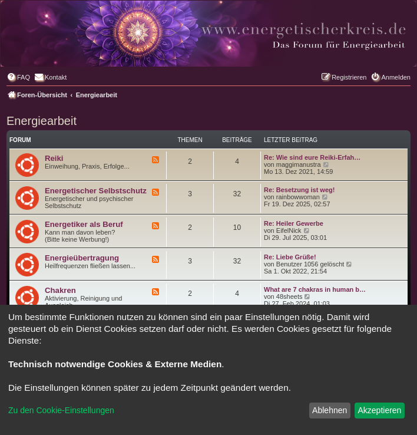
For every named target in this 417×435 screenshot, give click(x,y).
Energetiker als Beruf (84, 224)
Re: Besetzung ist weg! (299, 189)
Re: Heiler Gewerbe (293, 223)
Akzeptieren (379, 410)
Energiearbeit (41, 120)
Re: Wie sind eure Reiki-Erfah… (312, 157)
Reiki (54, 158)
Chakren (60, 290)
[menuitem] (18, 77)
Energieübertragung (82, 257)
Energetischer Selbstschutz (96, 190)
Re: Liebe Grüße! (290, 257)
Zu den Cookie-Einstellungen (61, 410)
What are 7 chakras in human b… (315, 289)
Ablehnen (329, 410)
